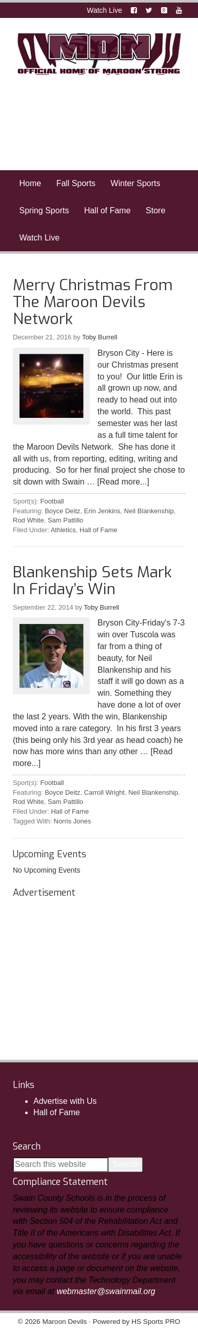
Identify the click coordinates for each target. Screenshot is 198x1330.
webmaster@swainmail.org (105, 1291)
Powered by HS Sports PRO (137, 1321)
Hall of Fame (98, 530)
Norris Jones (72, 821)
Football (52, 501)
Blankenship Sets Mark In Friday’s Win (92, 580)
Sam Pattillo (65, 520)
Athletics (63, 530)
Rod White (28, 520)
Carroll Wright (104, 792)
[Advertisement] (90, 967)
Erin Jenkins (102, 511)
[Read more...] (123, 481)
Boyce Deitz (62, 511)
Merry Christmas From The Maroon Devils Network (93, 302)
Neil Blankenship (149, 511)
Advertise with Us (65, 1101)
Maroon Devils (99, 54)
